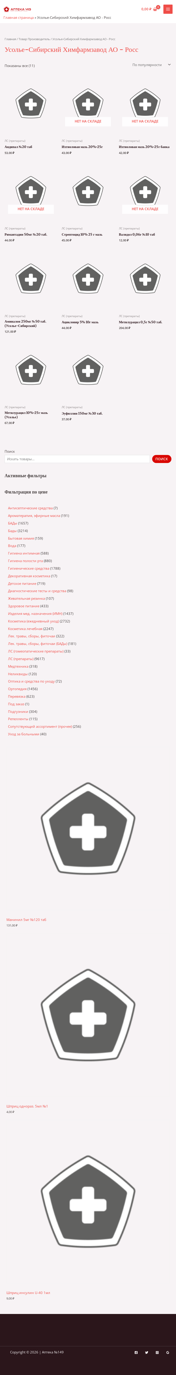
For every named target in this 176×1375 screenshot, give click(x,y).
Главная (10, 39)
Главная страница (18, 17)
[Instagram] (157, 1352)
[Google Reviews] (167, 1352)
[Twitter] (146, 1352)
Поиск (10, 451)
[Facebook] (136, 1352)
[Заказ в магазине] (151, 65)
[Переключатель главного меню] (168, 9)
